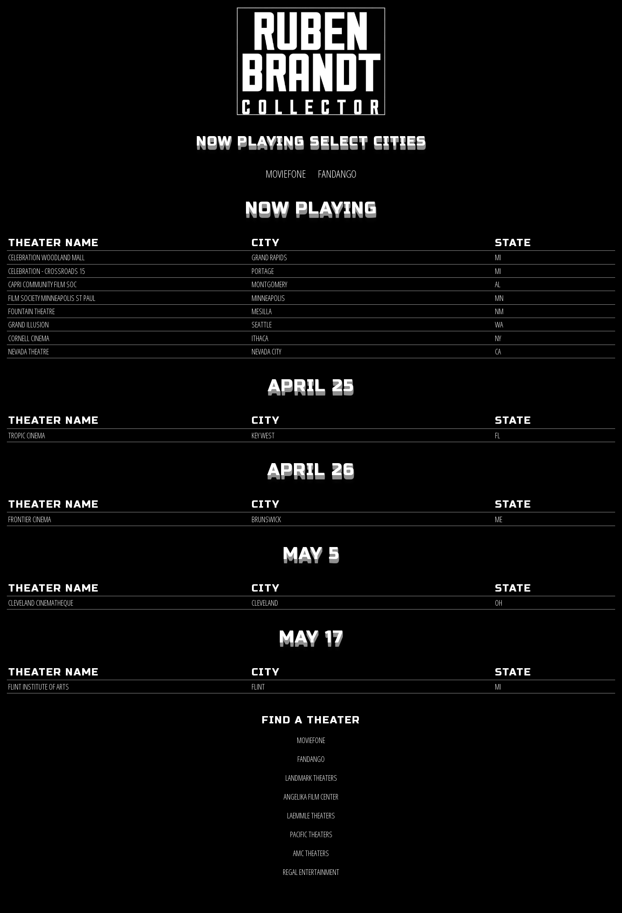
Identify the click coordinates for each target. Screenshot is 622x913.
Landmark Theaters (311, 778)
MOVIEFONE (286, 174)
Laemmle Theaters (311, 815)
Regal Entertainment (311, 872)
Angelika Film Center (311, 796)
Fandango (311, 759)
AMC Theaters (311, 853)
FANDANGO (337, 174)
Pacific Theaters (311, 834)
